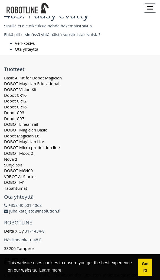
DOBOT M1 (14, 182)
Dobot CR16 (15, 107)
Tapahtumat (15, 188)
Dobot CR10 (15, 95)
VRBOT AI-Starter (20, 176)
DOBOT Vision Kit (20, 89)
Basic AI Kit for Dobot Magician (33, 78)
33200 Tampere (19, 248)
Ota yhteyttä (26, 49)
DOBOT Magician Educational (31, 83)
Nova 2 (10, 159)
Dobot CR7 (14, 118)
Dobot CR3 (14, 112)
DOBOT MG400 (18, 170)
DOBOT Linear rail (21, 124)
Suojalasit (13, 165)
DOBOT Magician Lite (24, 141)
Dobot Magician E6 (21, 136)
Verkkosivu (25, 43)
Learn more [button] (50, 270)
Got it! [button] (145, 267)
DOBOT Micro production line (32, 147)
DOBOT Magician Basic (25, 130)
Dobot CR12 (15, 101)
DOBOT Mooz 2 (18, 153)
